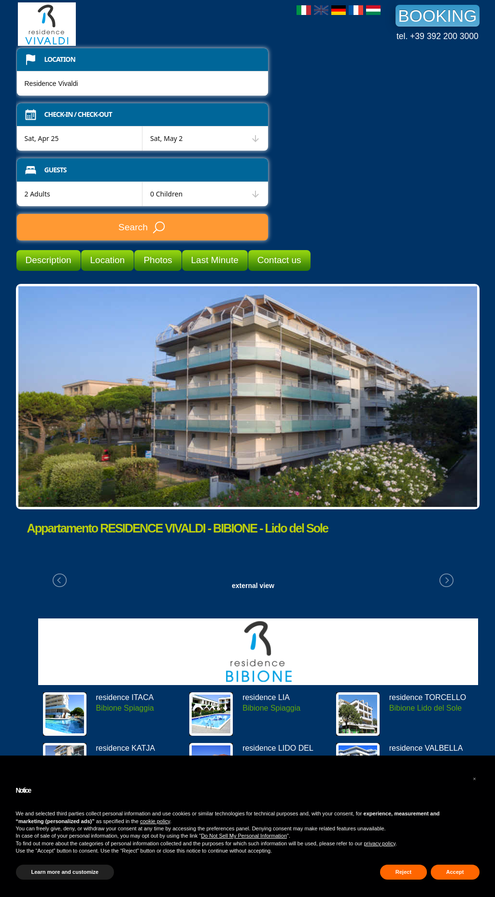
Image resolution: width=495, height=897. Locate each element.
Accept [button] (455, 872)
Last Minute (215, 260)
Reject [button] (403, 872)
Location (107, 260)
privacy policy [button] (379, 843)
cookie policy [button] (155, 821)
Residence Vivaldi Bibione (90, 24)
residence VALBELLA (426, 748)
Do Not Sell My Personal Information (244, 836)
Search (142, 227)
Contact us (279, 260)
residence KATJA (125, 748)
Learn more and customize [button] (65, 872)
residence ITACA (125, 697)
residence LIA (266, 697)
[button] (474, 778)
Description (48, 260)
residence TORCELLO (427, 697)
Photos (157, 260)
